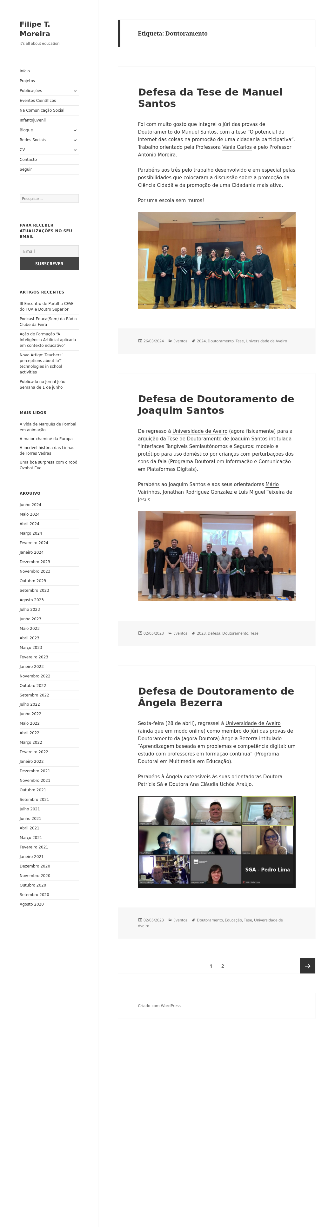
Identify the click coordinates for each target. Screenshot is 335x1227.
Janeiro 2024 (32, 552)
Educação (233, 920)
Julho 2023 (30, 609)
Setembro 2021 (34, 799)
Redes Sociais (33, 140)
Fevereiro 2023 (34, 657)
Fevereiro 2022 (34, 752)
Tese (240, 341)
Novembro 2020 (35, 876)
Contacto (28, 159)
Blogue (26, 130)
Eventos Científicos (38, 100)
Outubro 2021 (33, 790)
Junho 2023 (30, 619)
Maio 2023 (30, 628)
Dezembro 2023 (35, 562)
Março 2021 (31, 837)
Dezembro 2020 (35, 866)
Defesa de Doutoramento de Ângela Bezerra (216, 696)
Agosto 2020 (32, 904)
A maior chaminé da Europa (46, 439)
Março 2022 (31, 742)
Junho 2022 (30, 714)
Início (25, 71)
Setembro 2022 (34, 695)
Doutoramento (221, 341)
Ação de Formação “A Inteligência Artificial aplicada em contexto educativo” (48, 340)
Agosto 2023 (32, 600)
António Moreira (157, 155)
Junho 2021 (30, 818)
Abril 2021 (29, 828)
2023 (201, 633)
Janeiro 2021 (32, 856)
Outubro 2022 (33, 685)
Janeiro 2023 (32, 666)
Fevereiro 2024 (34, 543)
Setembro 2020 (34, 895)
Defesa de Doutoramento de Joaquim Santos (216, 404)
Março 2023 (31, 647)
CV (22, 150)
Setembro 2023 (34, 590)
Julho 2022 (30, 704)
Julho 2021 (30, 809)
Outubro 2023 (33, 581)
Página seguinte (307, 965)
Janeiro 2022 (32, 761)
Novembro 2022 (35, 676)
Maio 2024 (30, 514)
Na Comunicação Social (42, 110)
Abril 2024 (29, 524)
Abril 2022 (29, 733)
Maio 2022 (30, 723)
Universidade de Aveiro (266, 341)
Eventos (180, 341)
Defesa (214, 633)
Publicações (31, 91)
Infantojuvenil (33, 120)
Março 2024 (31, 533)
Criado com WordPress (159, 1006)
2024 (201, 341)
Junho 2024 (30, 505)
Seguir (26, 169)
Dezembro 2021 (35, 771)
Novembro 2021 (35, 780)
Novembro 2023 (35, 571)
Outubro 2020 (33, 885)
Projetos (27, 81)
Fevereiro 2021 (34, 847)
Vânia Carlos (237, 147)
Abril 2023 (29, 638)
